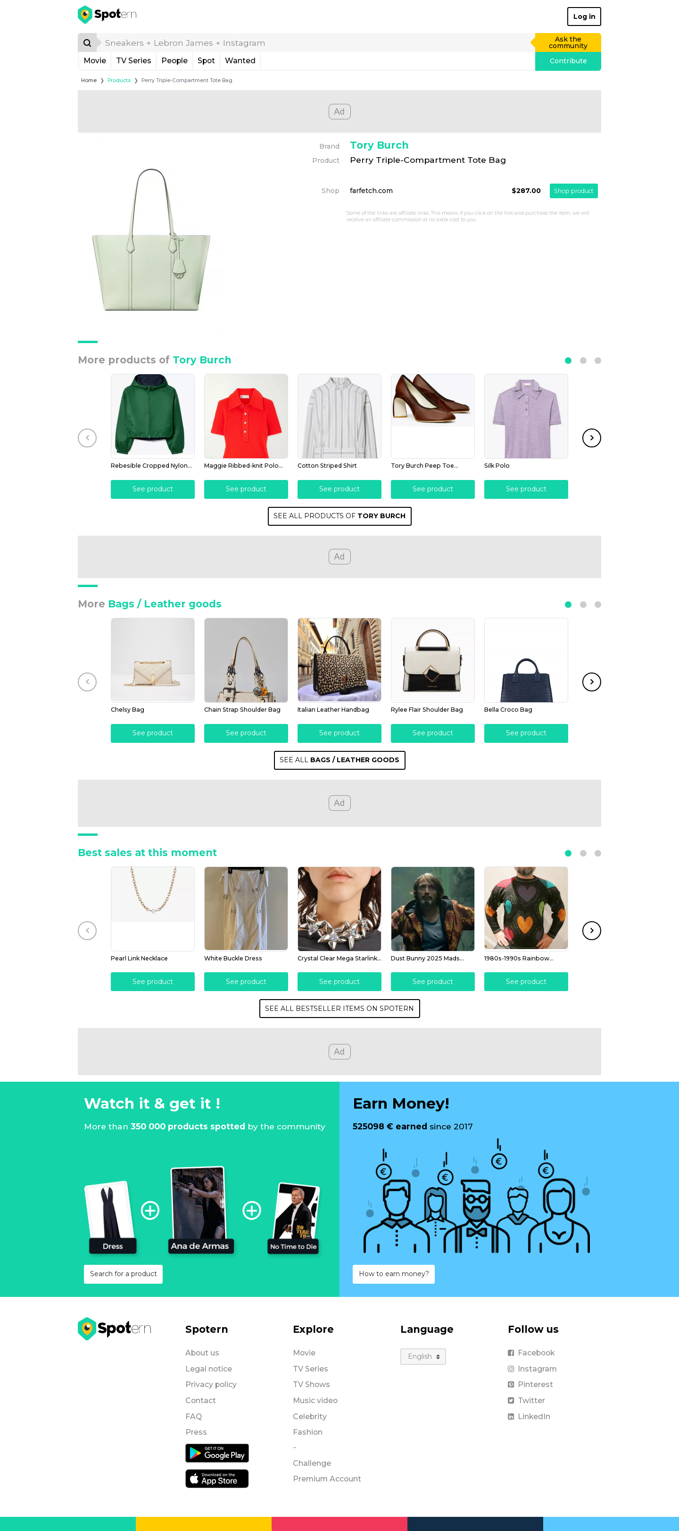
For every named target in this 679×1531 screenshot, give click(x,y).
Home (89, 80)
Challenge (312, 1463)
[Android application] (217, 1452)
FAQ (193, 1416)
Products (119, 80)
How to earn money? (394, 1274)
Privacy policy (211, 1384)
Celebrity (310, 1416)
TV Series (133, 60)
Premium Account (327, 1478)
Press (196, 1432)
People (174, 60)
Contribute (568, 61)
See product (152, 489)
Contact (200, 1400)
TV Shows (311, 1384)
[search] (316, 42)
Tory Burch (379, 145)
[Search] (87, 42)
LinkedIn (529, 1416)
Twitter (526, 1400)
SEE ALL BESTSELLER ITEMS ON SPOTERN (339, 1008)
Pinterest (530, 1384)
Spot (206, 60)
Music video (315, 1400)
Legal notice (208, 1368)
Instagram (532, 1368)
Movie (94, 60)
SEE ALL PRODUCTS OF (339, 516)
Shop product (574, 190)
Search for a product (123, 1274)
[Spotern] (108, 16)
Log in (584, 16)
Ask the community (568, 42)
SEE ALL (339, 760)
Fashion (308, 1432)
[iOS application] (217, 1478)
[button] (568, 360)
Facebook (531, 1352)
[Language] (423, 1356)
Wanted (240, 60)
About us (202, 1352)
